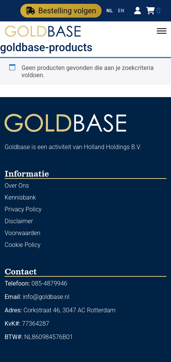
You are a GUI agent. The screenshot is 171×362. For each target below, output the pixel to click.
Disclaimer (19, 221)
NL (110, 10)
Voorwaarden (22, 233)
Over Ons (17, 185)
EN (121, 10)
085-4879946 (49, 283)
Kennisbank (20, 197)
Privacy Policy (23, 209)
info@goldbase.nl (46, 296)
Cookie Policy (23, 244)
